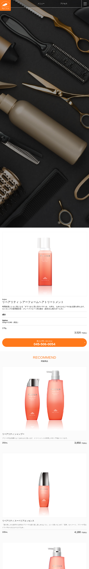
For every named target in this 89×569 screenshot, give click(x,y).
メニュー (41, 4)
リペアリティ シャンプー (13, 434)
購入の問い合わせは (44, 343)
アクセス (63, 4)
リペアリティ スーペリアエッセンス (18, 521)
